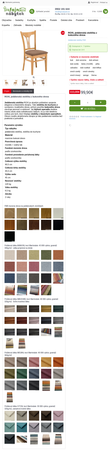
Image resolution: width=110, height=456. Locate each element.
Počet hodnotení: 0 (87, 116)
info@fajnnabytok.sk (62, 12)
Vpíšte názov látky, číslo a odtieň (87, 80)
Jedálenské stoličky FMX (77, 40)
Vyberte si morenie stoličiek (85, 57)
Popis (6, 91)
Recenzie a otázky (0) (22, 91)
